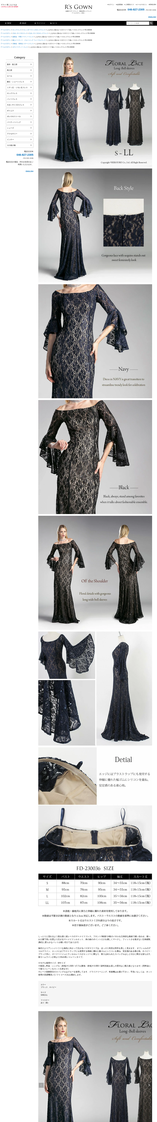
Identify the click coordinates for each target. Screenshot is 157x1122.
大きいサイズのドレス (20, 33)
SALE (23, 23)
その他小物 (11, 145)
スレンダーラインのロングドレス (34, 30)
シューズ (10, 128)
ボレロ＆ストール (14, 116)
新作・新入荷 (12, 64)
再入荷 (9, 70)
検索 (151, 23)
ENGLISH (153, 4)
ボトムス (10, 111)
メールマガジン (142, 4)
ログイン (111, 4)
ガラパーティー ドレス (20, 47)
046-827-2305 (136, 9)
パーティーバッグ (14, 122)
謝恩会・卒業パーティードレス (23, 37)
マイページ (39, 23)
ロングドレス (17, 30)
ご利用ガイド (129, 4)
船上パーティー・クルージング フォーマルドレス (29, 40)
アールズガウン (6, 30)
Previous (41, 1085)
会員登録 (120, 4)
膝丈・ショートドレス (15, 82)
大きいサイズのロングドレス (38, 33)
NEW (8, 23)
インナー (10, 139)
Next (149, 1085)
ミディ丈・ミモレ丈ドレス (17, 87)
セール (9, 76)
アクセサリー (12, 134)
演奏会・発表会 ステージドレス (23, 43)
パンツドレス (12, 99)
